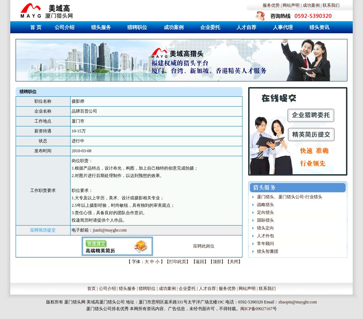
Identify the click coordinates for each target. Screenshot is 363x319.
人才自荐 (207, 288)
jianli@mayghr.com (110, 230)
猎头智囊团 (267, 251)
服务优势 (271, 5)
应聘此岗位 (203, 246)
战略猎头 (265, 204)
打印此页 (177, 261)
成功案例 (311, 5)
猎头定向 (265, 228)
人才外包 (265, 235)
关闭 (234, 261)
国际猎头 (265, 220)
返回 (200, 261)
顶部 (217, 261)
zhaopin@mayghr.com (297, 302)
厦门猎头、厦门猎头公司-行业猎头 (289, 196)
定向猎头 (265, 212)
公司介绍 (107, 288)
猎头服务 (127, 288)
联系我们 (331, 5)
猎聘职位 (147, 288)
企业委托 (187, 288)
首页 (91, 288)
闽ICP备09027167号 (258, 308)
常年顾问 (265, 243)
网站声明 (291, 5)
